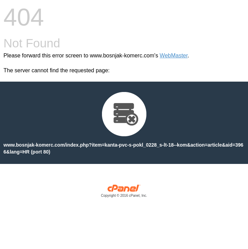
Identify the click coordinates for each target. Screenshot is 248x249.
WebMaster (174, 55)
